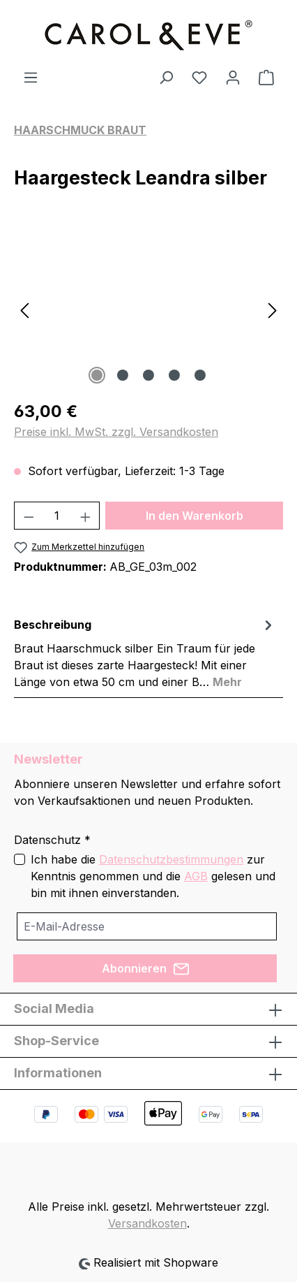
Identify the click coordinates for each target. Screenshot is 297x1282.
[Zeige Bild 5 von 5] (200, 375)
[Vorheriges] (24, 309)
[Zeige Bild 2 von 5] (122, 375)
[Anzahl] (57, 516)
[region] (148, 309)
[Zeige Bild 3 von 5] (148, 375)
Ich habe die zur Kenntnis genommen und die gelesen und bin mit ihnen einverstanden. (153, 876)
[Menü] (30, 77)
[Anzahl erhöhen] (85, 516)
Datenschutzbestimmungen (171, 859)
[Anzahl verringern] (28, 516)
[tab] (145, 652)
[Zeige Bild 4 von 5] (174, 375)
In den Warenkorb (194, 516)
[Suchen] (166, 77)
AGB (196, 876)
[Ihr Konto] (233, 77)
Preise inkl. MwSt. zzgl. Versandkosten (116, 432)
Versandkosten (147, 1223)
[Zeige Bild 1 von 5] (96, 375)
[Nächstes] (272, 309)
